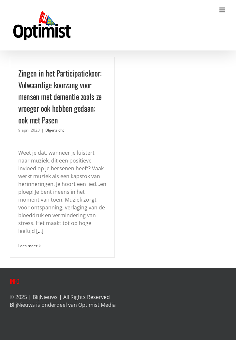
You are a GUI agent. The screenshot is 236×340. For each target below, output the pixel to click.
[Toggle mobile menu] (222, 10)
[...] (39, 230)
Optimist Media (97, 304)
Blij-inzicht (54, 130)
